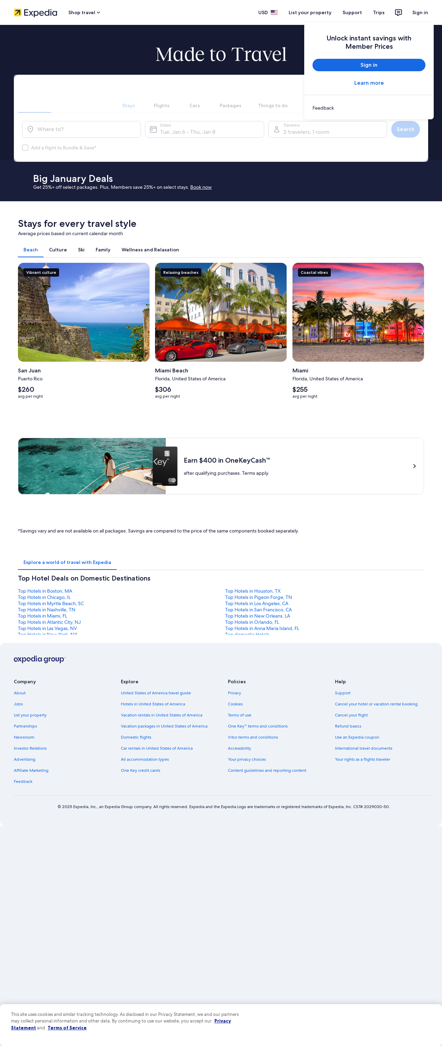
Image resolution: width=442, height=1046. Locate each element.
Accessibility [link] (239, 748)
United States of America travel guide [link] (156, 693)
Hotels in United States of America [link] (153, 704)
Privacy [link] (234, 693)
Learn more (369, 83)
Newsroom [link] (24, 737)
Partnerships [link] (25, 726)
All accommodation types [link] (145, 759)
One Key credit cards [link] (140, 770)
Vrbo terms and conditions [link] (253, 737)
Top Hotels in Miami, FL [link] (42, 616)
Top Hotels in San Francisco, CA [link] (258, 610)
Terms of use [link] (239, 715)
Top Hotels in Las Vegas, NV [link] (47, 628)
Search (405, 129)
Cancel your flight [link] (351, 715)
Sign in (420, 12)
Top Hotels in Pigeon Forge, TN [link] (258, 597)
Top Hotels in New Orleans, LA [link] (257, 616)
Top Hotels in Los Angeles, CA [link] (256, 603)
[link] (369, 108)
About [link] (20, 693)
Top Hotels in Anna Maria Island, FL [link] (262, 628)
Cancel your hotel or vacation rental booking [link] (376, 704)
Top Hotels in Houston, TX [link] (253, 591)
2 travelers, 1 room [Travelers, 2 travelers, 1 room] (306, 132)
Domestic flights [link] (136, 737)
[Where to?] (81, 129)
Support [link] (342, 693)
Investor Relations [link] (30, 748)
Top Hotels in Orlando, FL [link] (252, 622)
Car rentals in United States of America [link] (157, 748)
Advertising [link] (24, 759)
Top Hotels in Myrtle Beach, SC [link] (51, 603)
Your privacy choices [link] (247, 759)
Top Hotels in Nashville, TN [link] (46, 610)
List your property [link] (30, 715)
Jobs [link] (18, 704)
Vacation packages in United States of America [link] (164, 726)
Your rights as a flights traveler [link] (362, 759)
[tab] (128, 94)
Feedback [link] (23, 781)
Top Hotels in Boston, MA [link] (45, 591)
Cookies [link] (235, 704)
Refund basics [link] (348, 726)
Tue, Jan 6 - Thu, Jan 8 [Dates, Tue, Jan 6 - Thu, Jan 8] (187, 132)
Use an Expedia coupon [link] (357, 737)
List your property (310, 12)
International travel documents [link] (363, 748)
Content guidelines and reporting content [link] (267, 770)
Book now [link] (201, 187)
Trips (379, 12)
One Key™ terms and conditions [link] (258, 726)
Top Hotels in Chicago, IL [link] (44, 597)
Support (352, 12)
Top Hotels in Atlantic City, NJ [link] (49, 622)
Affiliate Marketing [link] (31, 770)
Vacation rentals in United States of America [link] (161, 715)
